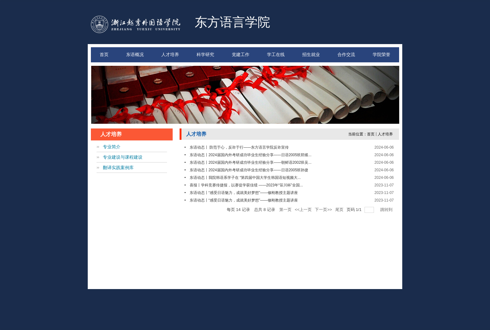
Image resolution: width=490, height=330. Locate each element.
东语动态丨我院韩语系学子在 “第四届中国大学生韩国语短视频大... (245, 177)
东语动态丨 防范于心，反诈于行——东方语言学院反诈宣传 (239, 147)
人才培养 (385, 134)
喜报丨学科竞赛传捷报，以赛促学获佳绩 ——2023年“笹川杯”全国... (246, 185)
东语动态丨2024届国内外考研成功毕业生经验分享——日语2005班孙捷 (249, 170)
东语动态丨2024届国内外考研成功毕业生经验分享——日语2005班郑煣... (250, 155)
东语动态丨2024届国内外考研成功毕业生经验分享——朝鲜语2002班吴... (250, 162)
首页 (371, 134)
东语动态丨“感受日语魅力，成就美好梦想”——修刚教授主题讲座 (244, 193)
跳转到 (387, 209)
